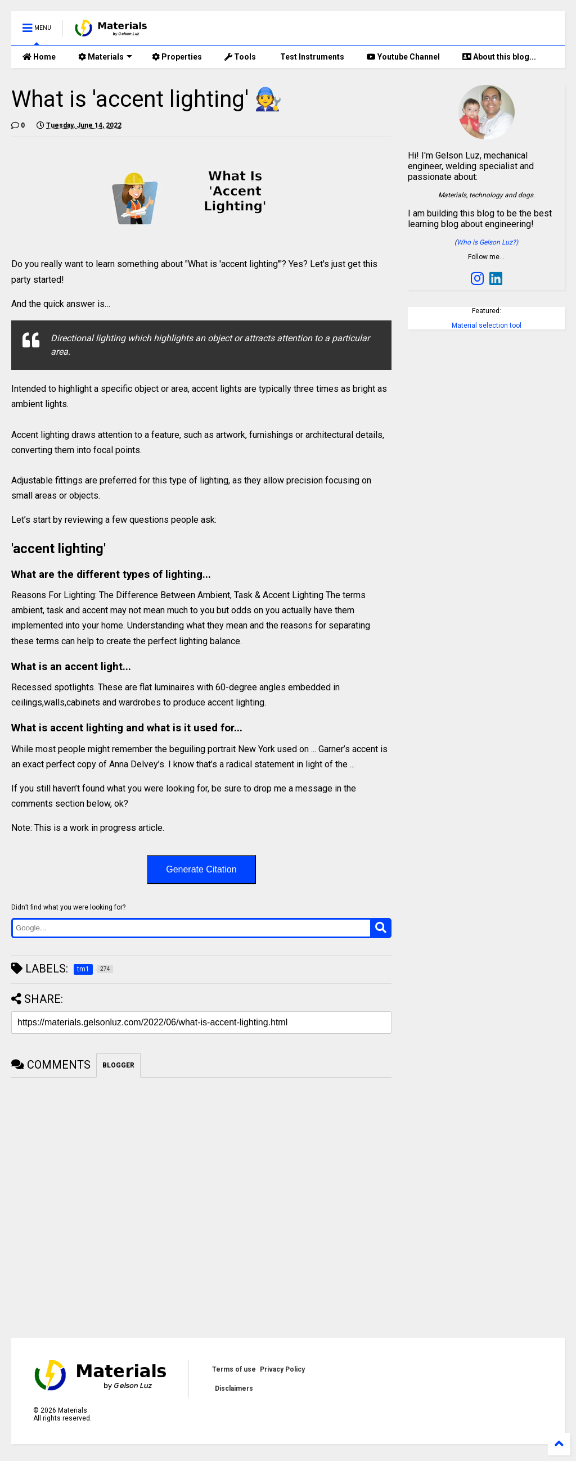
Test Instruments (311, 56)
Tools (240, 56)
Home (39, 56)
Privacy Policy (282, 1369)
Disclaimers (234, 1388)
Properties (177, 56)
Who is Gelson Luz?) (487, 242)
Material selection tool (486, 325)
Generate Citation (201, 869)
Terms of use (234, 1369)
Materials (105, 56)
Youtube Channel (403, 56)
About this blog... (499, 56)
